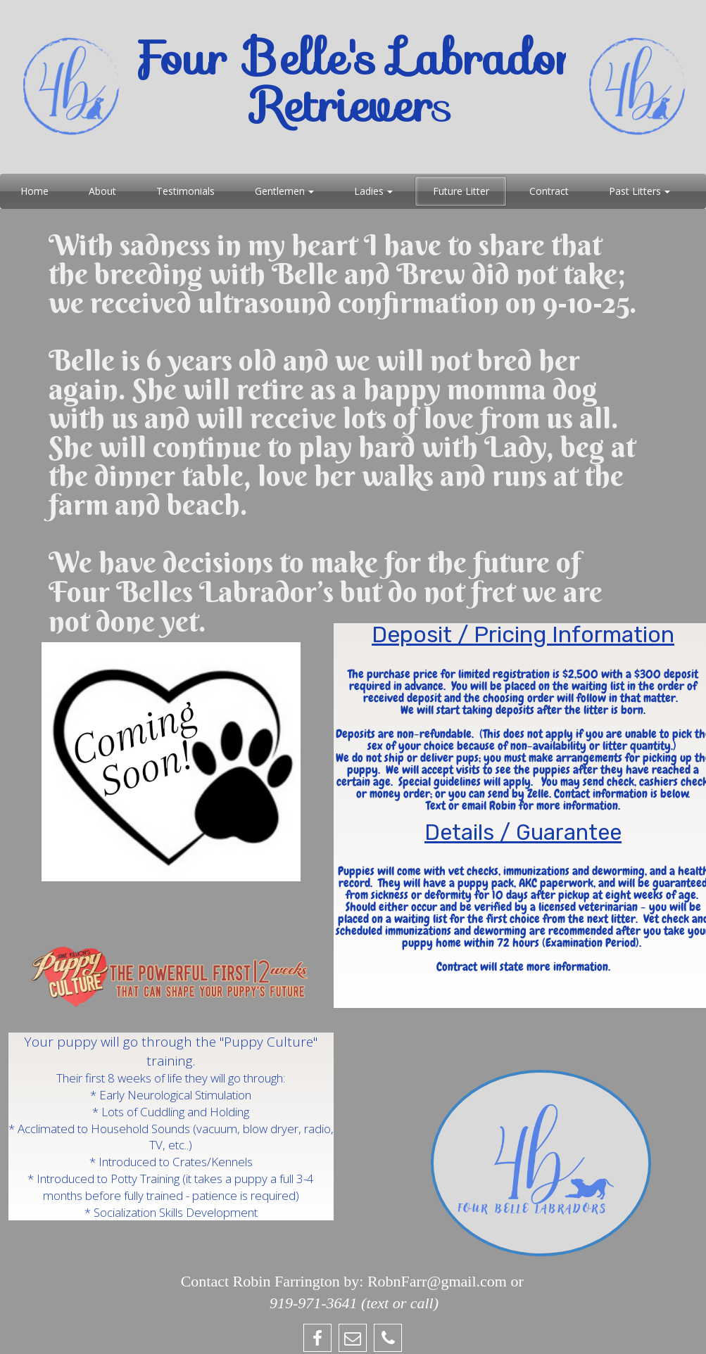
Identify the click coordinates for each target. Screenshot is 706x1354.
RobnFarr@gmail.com (437, 1281)
